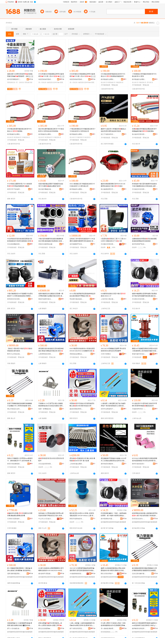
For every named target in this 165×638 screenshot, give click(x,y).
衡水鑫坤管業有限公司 (139, 134)
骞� (31, 79)
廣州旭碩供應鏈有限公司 (108, 464)
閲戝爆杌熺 (11, 82)
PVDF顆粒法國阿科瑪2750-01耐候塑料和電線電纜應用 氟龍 (19, 185)
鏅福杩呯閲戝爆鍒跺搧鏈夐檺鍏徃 (45, 573)
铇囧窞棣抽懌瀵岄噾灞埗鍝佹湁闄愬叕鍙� (45, 79)
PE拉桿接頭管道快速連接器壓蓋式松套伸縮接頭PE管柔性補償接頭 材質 (20, 240)
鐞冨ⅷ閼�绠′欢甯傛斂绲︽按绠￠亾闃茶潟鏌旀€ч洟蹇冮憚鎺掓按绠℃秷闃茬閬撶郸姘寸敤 (50, 624)
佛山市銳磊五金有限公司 (14, 409)
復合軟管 (104, 82)
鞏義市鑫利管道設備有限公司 (139, 354)
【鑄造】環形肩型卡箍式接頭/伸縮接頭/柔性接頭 (19, 350)
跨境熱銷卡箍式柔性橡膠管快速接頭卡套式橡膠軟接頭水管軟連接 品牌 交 (145, 185)
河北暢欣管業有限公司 (108, 244)
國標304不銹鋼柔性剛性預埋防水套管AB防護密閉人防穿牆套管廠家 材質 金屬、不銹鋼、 (145, 350)
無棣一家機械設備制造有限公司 (45, 409)
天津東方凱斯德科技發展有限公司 (14, 519)
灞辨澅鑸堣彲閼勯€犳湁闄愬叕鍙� (14, 573)
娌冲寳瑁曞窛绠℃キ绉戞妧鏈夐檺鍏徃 (14, 79)
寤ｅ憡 (30, 76)
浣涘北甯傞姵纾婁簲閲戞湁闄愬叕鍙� (139, 573)
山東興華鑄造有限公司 (45, 354)
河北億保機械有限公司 (14, 244)
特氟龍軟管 (119, 82)
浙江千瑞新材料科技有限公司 (108, 134)
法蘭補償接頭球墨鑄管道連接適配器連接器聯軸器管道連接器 (144, 240)
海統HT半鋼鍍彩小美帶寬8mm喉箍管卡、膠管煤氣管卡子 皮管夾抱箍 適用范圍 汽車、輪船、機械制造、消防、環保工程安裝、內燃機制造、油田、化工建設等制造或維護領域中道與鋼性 (20, 459)
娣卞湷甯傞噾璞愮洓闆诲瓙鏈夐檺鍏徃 (77, 628)
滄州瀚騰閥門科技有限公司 (77, 244)
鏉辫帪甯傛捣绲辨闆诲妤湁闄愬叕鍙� (139, 628)
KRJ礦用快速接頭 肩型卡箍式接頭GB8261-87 (113, 295)
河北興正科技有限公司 (139, 299)
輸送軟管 (87, 137)
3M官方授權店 (106, 354)
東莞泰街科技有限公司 (14, 299)
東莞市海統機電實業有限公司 (14, 464)
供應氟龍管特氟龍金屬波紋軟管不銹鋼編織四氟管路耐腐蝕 (144, 130)
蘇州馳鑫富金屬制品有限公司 (108, 79)
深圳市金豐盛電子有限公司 (108, 409)
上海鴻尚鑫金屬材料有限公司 (77, 464)
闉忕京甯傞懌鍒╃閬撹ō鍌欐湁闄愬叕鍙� (108, 573)
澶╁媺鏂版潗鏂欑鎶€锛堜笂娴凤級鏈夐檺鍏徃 (108, 628)
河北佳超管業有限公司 (45, 464)
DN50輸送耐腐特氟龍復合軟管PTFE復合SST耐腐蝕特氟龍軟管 (113, 75)
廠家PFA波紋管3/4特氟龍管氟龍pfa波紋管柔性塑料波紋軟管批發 (113, 130)
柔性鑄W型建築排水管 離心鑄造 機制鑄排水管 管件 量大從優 (82, 459)
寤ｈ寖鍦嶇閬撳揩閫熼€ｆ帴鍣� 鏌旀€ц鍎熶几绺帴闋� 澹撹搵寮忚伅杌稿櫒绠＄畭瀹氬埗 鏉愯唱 (19, 569)
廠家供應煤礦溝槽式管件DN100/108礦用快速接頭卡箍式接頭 (113, 185)
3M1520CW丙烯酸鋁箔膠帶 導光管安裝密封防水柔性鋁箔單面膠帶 (113, 350)
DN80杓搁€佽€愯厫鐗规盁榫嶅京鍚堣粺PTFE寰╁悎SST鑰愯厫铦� (82, 75)
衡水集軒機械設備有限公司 (45, 189)
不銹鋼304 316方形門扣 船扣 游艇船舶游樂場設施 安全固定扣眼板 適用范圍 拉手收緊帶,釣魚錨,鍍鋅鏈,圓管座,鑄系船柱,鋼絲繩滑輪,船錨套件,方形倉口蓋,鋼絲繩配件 (51, 405)
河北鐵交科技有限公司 (139, 189)
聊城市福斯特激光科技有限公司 (45, 299)
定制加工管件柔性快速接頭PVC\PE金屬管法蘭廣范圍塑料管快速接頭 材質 (82, 240)
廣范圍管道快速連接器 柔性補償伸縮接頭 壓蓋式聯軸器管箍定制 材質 (51, 350)
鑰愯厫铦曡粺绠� (53, 82)
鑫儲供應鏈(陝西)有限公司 (77, 409)
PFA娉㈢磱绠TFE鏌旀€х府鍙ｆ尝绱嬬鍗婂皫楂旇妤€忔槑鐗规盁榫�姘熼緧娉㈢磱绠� (113, 624)
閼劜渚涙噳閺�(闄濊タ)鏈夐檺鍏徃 (45, 628)
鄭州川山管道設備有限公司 (14, 354)
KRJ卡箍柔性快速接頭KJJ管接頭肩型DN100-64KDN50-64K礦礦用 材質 (82, 350)
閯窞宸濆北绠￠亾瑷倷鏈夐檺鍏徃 (139, 519)
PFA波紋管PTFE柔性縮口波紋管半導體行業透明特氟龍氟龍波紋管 (144, 405)
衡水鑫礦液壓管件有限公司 (108, 189)
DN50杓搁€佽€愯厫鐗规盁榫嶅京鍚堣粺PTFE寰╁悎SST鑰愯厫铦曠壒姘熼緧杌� (51, 75)
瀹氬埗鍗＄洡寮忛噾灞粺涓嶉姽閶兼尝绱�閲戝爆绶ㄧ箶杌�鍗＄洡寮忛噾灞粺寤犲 (19, 75)
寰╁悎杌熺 (42, 82)
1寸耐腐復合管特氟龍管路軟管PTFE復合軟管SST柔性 (144, 75)
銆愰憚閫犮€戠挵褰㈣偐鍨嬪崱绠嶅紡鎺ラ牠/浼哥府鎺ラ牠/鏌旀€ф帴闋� (145, 514)
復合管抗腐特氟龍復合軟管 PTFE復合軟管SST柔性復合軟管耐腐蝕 (51, 130)
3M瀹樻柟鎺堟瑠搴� (77, 573)
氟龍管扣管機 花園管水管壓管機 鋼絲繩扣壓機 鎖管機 (19, 514)
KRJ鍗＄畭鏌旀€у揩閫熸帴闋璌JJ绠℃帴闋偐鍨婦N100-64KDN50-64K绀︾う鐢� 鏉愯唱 (51, 569)
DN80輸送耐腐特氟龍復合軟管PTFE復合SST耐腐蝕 (19, 130)
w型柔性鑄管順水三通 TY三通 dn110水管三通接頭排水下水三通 (113, 240)
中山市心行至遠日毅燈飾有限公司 (45, 519)
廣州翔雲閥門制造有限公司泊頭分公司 (139, 244)
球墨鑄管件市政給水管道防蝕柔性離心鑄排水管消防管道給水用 (82, 405)
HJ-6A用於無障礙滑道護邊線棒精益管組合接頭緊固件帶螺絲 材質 (82, 295)
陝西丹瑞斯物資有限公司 (77, 519)
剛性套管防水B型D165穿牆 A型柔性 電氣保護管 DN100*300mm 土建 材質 (82, 514)
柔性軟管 (150, 82)
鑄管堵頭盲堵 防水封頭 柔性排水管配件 (51, 459)
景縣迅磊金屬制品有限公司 (77, 354)
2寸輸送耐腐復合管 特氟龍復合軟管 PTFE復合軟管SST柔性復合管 (82, 130)
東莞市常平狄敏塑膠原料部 (14, 189)
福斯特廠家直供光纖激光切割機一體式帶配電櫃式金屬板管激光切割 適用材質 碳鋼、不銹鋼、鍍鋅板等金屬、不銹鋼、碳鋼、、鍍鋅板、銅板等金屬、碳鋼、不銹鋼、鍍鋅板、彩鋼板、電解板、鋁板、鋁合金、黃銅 (51, 295)
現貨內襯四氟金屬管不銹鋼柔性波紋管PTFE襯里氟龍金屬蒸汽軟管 (50, 185)
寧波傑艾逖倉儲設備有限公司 (77, 299)
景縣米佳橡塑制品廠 (45, 244)
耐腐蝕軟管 (111, 82)
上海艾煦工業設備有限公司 (108, 299)
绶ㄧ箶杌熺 (20, 82)
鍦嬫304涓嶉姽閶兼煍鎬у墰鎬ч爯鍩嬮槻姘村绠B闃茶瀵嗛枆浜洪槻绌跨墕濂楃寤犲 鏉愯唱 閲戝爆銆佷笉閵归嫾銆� (113, 569)
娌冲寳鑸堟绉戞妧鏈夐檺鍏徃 (108, 519)
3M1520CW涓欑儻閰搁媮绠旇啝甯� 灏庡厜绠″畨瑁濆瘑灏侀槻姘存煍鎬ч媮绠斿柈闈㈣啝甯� (82, 569)
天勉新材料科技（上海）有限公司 (139, 409)
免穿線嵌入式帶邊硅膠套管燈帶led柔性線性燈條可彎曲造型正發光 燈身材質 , (51, 514)
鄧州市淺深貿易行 (138, 464)
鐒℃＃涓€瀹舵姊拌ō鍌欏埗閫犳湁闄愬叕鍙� (14, 628)
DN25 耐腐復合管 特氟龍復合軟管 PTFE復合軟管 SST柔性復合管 (82, 185)
